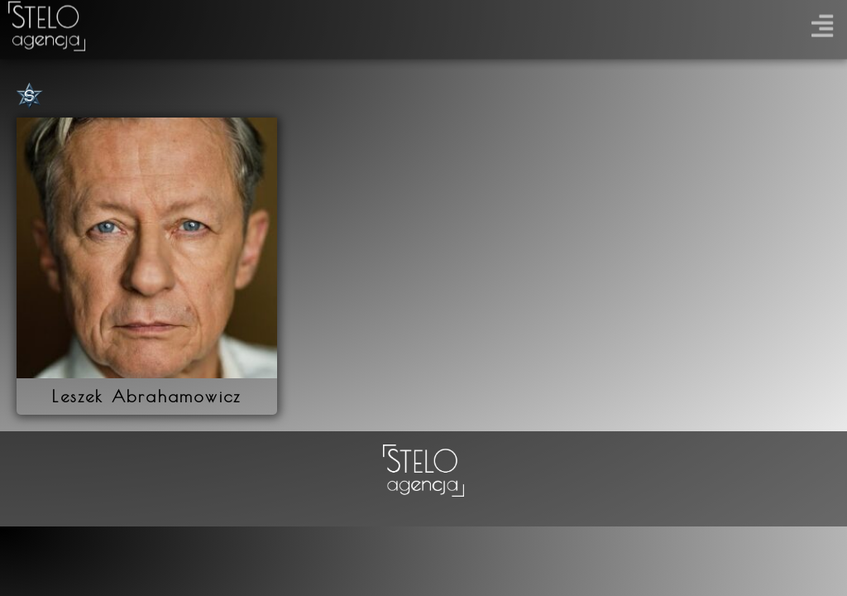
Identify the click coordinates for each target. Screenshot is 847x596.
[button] (822, 21)
